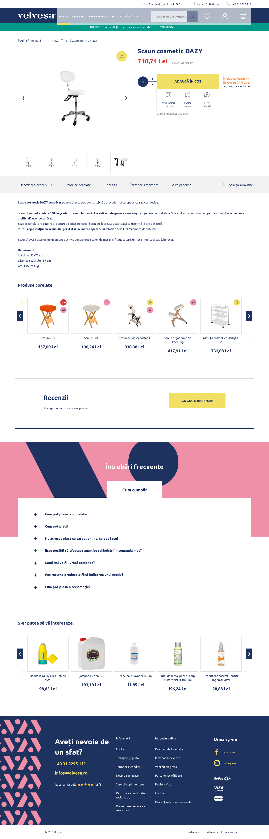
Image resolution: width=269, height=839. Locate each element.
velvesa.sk (194, 832)
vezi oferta (167, 29)
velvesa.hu (231, 832)
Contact (121, 749)
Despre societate (127, 775)
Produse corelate (78, 185)
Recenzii (110, 185)
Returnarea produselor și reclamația (132, 795)
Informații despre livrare (237, 86)
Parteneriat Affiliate (168, 775)
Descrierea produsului (36, 185)
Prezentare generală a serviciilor (130, 808)
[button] (20, 316)
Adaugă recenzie (197, 400)
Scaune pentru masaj (84, 40)
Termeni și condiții (128, 766)
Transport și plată (127, 758)
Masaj (55, 40)
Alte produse (181, 185)
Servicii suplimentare (130, 784)
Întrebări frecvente (145, 185)
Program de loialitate (169, 749)
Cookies (160, 793)
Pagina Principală (29, 40)
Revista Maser (164, 784)
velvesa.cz (212, 832)
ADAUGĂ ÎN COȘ (187, 81)
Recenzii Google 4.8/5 (78, 784)
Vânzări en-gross (166, 766)
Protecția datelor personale (173, 802)
